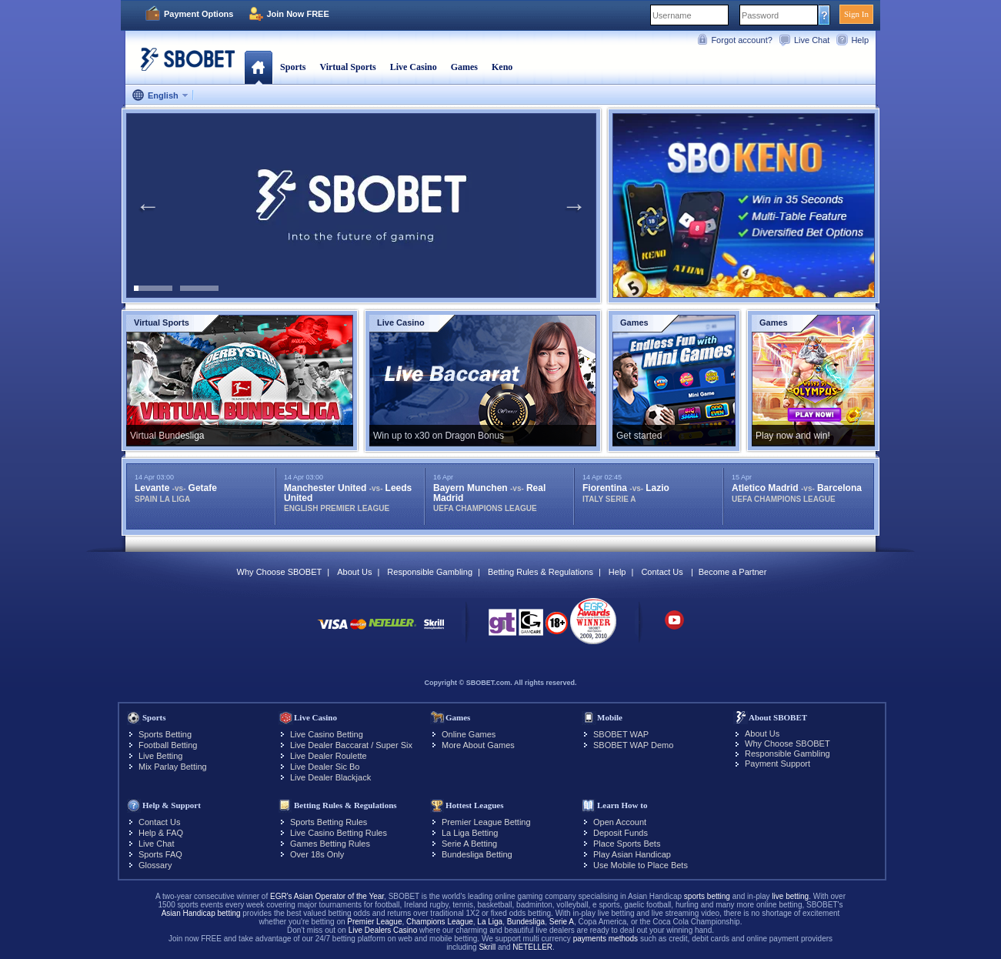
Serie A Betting (469, 843)
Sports (292, 67)
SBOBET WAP (621, 734)
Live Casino (413, 67)
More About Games (478, 745)
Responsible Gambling (429, 571)
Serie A (561, 921)
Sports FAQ (160, 854)
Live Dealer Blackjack (330, 777)
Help (860, 40)
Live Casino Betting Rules (338, 832)
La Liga (489, 921)
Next (574, 205)
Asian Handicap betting (201, 913)
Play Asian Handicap (632, 854)
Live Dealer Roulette (328, 755)
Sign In (856, 13)
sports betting (707, 896)
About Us (354, 571)
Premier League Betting (486, 822)
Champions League (439, 921)
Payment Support (777, 763)
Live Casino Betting (326, 734)
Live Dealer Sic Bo (325, 766)
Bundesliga (526, 921)
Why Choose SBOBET (279, 571)
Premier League (374, 921)
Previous (148, 205)
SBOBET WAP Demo (633, 745)
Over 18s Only (317, 854)
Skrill (487, 947)
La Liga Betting (470, 832)
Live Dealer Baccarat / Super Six (351, 745)
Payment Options (198, 13)
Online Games (468, 734)
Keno (502, 67)
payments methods (606, 938)
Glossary (155, 865)
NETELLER (532, 947)
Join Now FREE (297, 13)
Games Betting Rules (330, 843)
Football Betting (167, 745)
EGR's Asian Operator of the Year (327, 896)
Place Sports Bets (626, 843)
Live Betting (160, 755)
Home (258, 67)
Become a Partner (733, 571)
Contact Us (661, 571)
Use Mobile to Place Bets (640, 865)
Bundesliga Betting (477, 854)
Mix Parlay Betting (172, 766)
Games (464, 67)
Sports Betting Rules (328, 822)
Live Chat (811, 40)
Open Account (619, 822)
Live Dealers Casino (383, 930)
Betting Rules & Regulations (540, 571)
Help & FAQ (160, 832)
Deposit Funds (620, 832)
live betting (790, 896)
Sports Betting (165, 734)
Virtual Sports (347, 67)
